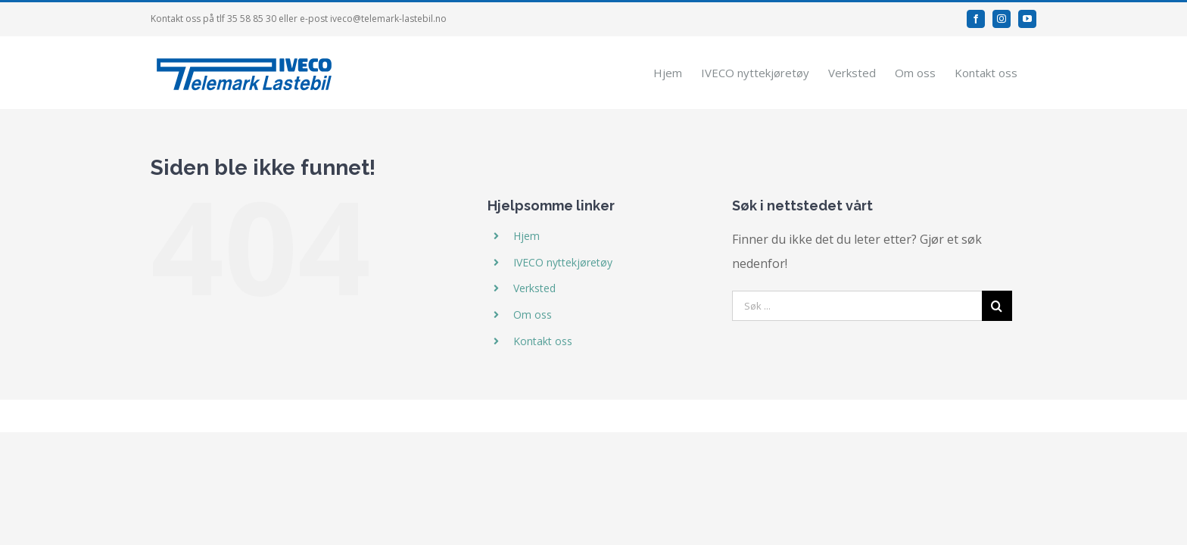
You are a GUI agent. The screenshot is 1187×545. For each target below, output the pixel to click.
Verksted (534, 288)
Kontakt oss (542, 341)
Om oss (532, 314)
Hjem (526, 236)
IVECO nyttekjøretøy (562, 261)
